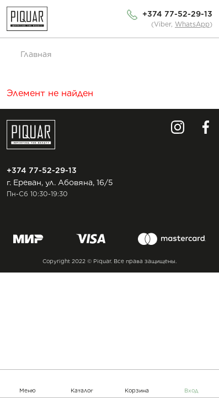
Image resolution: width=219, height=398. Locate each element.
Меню (27, 390)
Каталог (82, 390)
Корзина (137, 390)
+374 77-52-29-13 (177, 13)
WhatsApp (192, 24)
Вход (191, 390)
